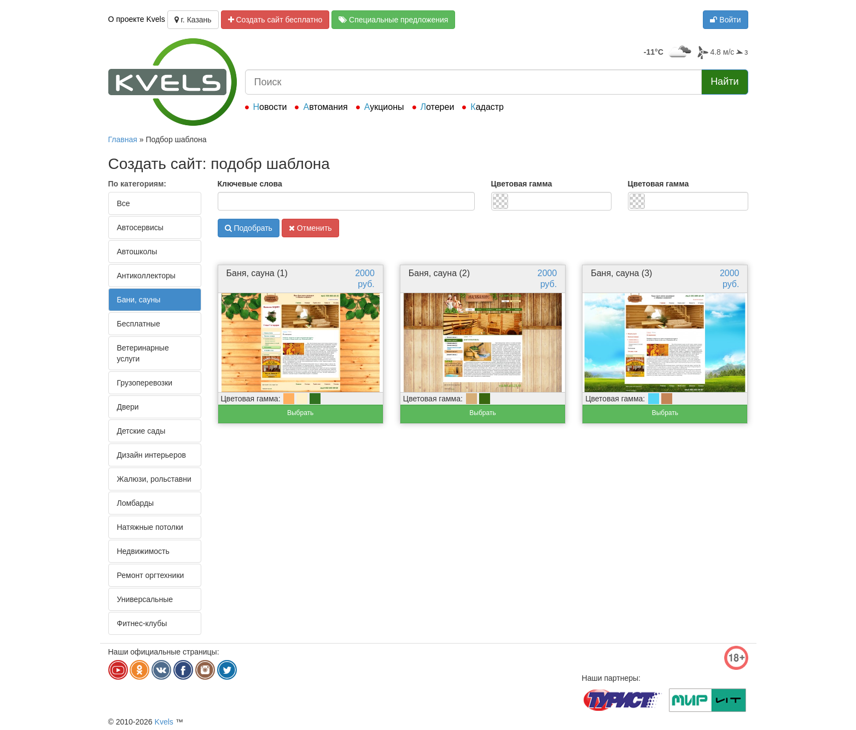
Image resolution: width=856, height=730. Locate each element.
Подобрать (248, 228)
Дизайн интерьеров (151, 455)
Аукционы (384, 107)
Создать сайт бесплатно (275, 19)
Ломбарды (135, 503)
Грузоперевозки (145, 382)
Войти (725, 19)
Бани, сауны (139, 299)
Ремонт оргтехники (150, 575)
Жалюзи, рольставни (154, 479)
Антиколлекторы (146, 275)
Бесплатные (138, 323)
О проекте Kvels (136, 19)
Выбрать (300, 413)
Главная (122, 139)
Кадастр (487, 107)
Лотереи (438, 107)
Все (123, 203)
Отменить (310, 228)
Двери (128, 406)
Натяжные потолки (150, 527)
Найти (724, 81)
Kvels (164, 721)
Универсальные (145, 599)
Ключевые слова (250, 183)
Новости (270, 107)
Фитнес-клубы (142, 623)
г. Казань (193, 19)
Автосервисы (140, 227)
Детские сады (141, 431)
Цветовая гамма (521, 183)
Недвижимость (143, 551)
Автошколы (137, 251)
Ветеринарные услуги (143, 353)
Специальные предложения (393, 19)
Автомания (325, 107)
